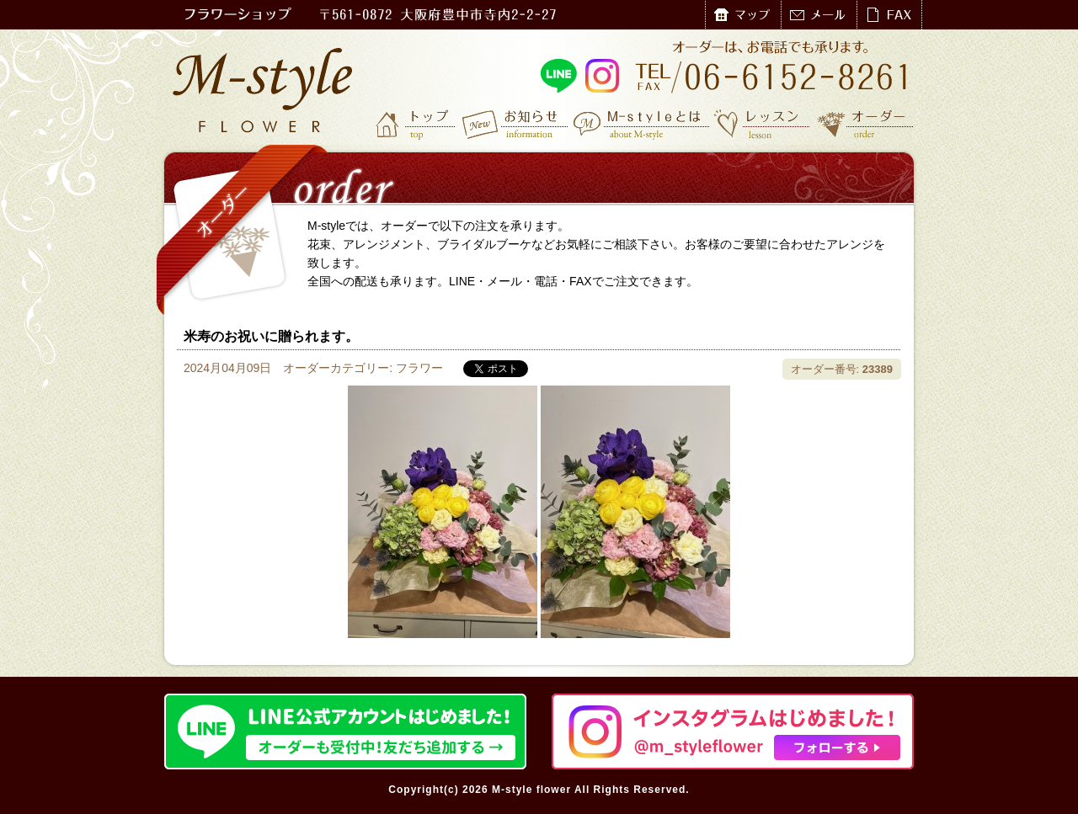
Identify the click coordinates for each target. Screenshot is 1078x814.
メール (819, 14)
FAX (889, 14)
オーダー (865, 124)
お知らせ (516, 124)
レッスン (762, 124)
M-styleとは (642, 124)
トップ (417, 124)
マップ (743, 14)
